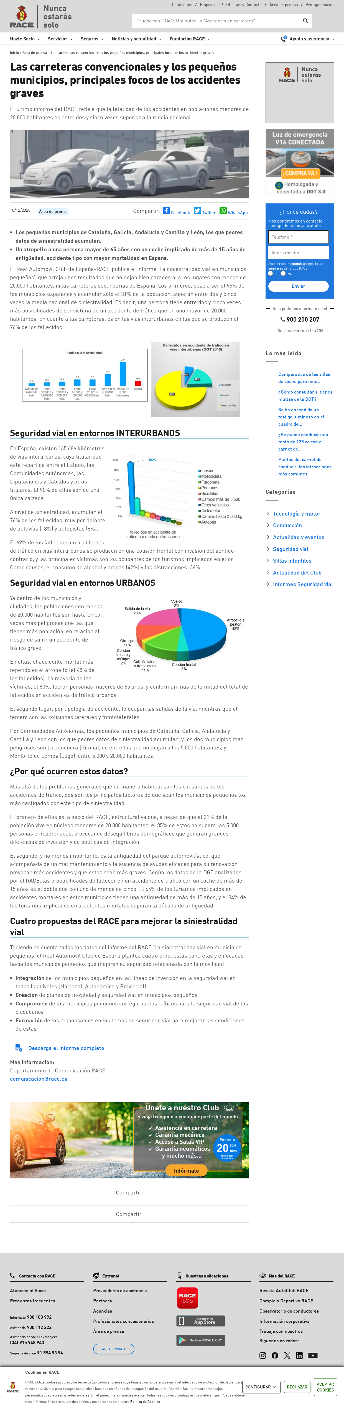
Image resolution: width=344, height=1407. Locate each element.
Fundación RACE (187, 39)
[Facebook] (275, 1353)
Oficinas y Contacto (244, 5)
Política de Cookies (145, 1401)
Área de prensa (283, 5)
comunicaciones (302, 264)
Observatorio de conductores (289, 1311)
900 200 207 (303, 319)
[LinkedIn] (299, 1353)
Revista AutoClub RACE (284, 1290)
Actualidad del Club (297, 572)
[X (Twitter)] (287, 1353)
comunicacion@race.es (38, 1078)
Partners (102, 1300)
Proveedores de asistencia (120, 1290)
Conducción (287, 525)
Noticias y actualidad (134, 39)
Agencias (102, 1311)
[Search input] (216, 21)
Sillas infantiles (292, 560)
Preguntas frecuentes (32, 1300)
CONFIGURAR (261, 1387)
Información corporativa (284, 1321)
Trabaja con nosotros (281, 1331)
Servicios (58, 39)
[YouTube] (313, 1352)
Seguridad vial (291, 548)
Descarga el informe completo (66, 1047)
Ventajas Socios (320, 5)
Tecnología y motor (297, 513)
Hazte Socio (22, 39)
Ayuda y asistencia (309, 39)
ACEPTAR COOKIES (325, 1387)
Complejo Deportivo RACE (286, 1300)
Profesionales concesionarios (123, 1321)
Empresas (209, 5)
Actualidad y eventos (298, 537)
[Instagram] (262, 1353)
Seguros (89, 39)
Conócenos (182, 5)
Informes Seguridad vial (303, 584)
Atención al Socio (28, 1290)
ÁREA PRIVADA (114, 1349)
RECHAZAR (297, 1386)
